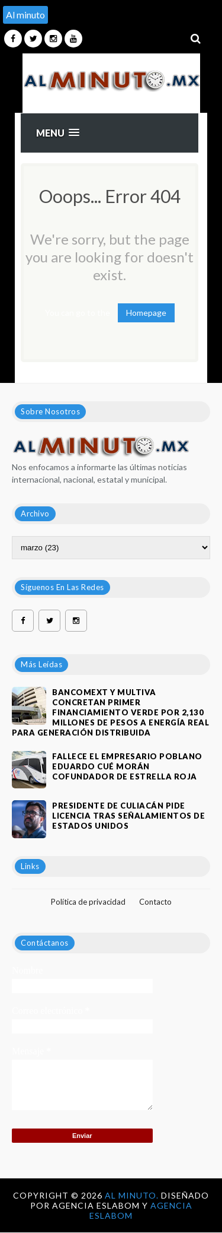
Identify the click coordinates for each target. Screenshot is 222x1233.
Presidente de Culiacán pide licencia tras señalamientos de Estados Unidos (128, 816)
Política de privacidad (88, 901)
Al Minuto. (133, 1195)
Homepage (146, 313)
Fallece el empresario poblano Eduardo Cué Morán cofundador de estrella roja (127, 766)
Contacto (155, 901)
